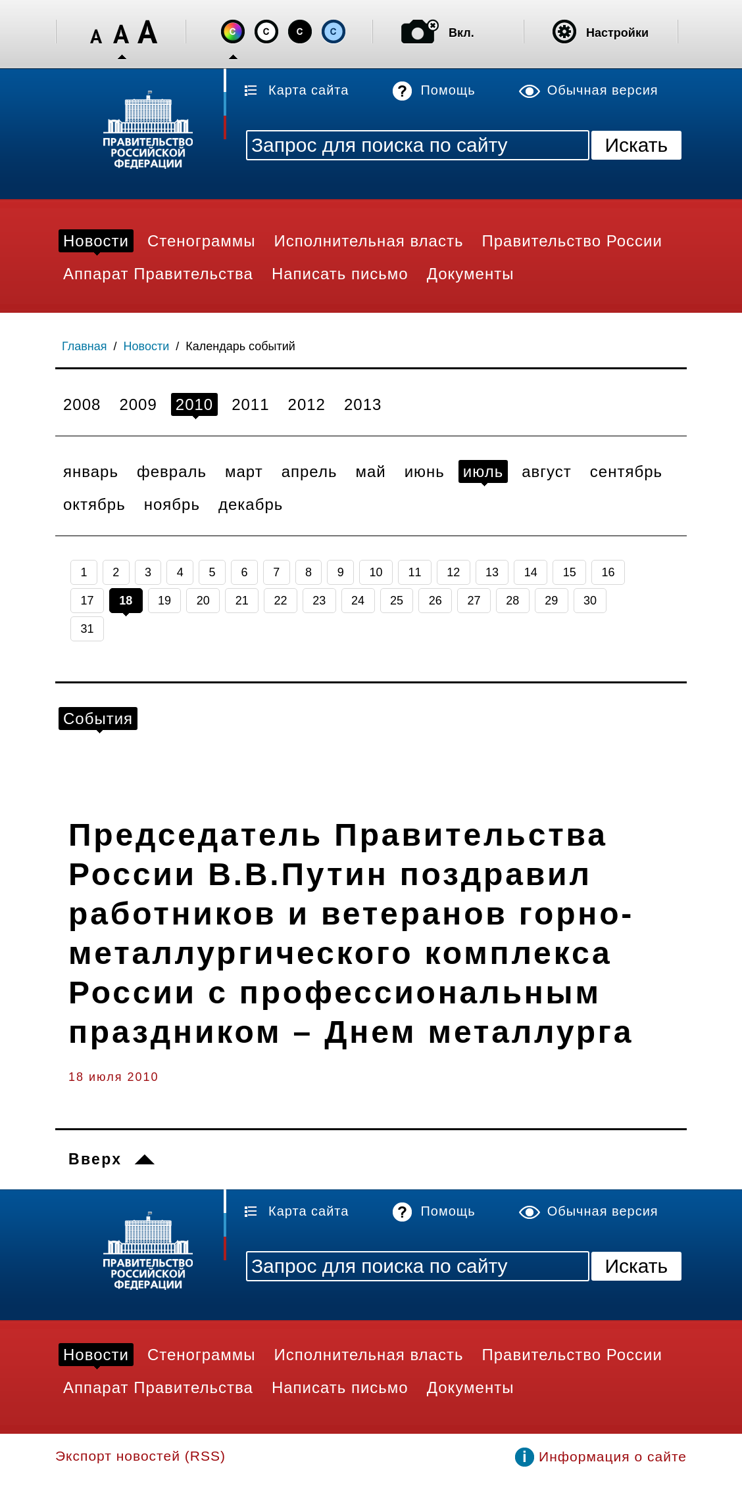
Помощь (447, 90)
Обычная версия (602, 90)
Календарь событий (240, 346)
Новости (147, 346)
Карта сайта (308, 90)
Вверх (95, 1159)
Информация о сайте (613, 1456)
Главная (84, 346)
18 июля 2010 (113, 1077)
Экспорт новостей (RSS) (140, 1455)
